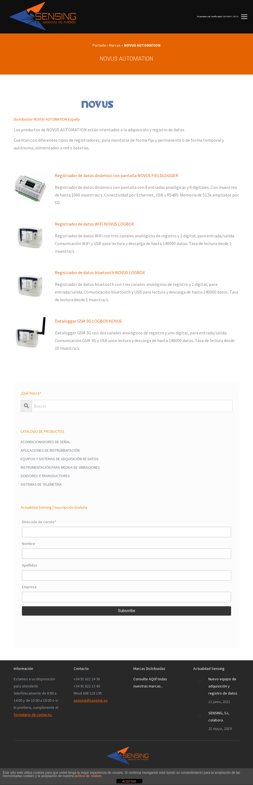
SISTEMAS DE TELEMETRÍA (41, 484)
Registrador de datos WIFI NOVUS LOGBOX (94, 224)
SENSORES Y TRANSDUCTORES (45, 475)
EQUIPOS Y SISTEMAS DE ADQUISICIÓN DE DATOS (60, 458)
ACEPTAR (129, 781)
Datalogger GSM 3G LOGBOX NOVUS (88, 321)
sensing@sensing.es (91, 700)
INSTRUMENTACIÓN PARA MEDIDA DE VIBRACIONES (60, 467)
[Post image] (198, 680)
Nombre (28, 543)
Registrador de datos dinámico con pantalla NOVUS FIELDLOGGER (116, 175)
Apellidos (29, 565)
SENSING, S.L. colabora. (219, 716)
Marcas (115, 45)
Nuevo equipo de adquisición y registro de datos (222, 686)
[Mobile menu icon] (222, 16)
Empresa (29, 586)
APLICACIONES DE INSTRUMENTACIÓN (50, 450)
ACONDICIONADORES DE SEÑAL (45, 441)
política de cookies (88, 776)
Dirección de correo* (39, 521)
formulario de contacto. (33, 714)
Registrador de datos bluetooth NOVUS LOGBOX (100, 272)
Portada (99, 45)
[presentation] (63, 627)
